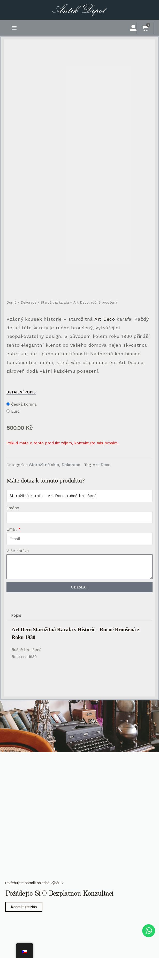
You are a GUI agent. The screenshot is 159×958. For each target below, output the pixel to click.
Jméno (12, 508)
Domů (11, 302)
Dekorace (28, 302)
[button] (14, 28)
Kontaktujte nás (24, 907)
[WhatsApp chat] (148, 930)
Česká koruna (23, 404)
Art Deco (104, 319)
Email (12, 529)
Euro (15, 411)
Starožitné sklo (44, 464)
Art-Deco (101, 464)
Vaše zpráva (17, 550)
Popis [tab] (16, 615)
